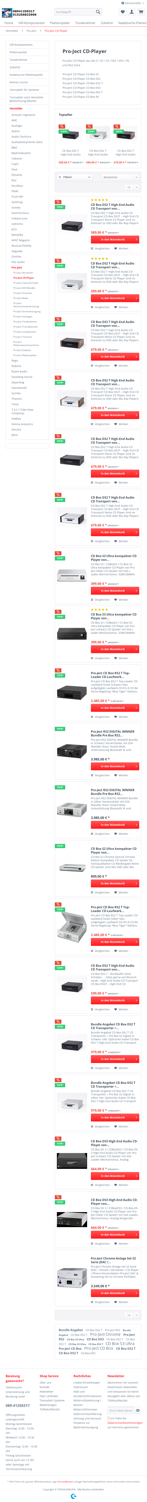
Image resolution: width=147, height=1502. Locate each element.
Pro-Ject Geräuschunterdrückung (26, 305)
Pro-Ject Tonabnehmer (25, 321)
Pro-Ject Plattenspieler (25, 355)
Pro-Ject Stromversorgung (27, 311)
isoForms (17, 224)
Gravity (16, 207)
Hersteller (16, 108)
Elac (14, 180)
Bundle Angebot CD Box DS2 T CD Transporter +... (113, 1026)
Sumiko (16, 393)
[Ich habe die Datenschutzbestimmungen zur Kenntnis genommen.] (109, 1418)
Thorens (17, 398)
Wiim (15, 435)
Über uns (45, 1382)
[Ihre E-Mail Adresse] (121, 1410)
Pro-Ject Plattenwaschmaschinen (26, 343)
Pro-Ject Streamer (22, 293)
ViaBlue (16, 418)
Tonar (15, 404)
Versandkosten (65, 1481)
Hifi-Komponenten (21, 44)
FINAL (15, 191)
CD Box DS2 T (94, 1330)
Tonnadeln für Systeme (24, 90)
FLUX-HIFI (17, 196)
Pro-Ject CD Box (70, 1349)
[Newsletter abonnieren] (137, 1410)
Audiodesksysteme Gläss (27, 142)
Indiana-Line (19, 218)
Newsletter (46, 1391)
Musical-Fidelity (21, 245)
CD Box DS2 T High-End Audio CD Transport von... (70, 152)
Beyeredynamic (21, 153)
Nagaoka (17, 251)
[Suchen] (98, 12)
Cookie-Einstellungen (87, 1382)
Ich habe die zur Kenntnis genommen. (125, 1422)
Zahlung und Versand (87, 1418)
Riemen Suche (19, 82)
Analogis (17, 125)
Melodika (17, 235)
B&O (14, 147)
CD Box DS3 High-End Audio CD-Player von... (114, 1143)
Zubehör (15, 67)
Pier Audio (18, 262)
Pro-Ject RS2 (113, 1330)
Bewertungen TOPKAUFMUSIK (50, 1407)
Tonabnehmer (19, 59)
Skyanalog (18, 382)
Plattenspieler (18, 52)
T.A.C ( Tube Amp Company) (22, 411)
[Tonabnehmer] (85, 23)
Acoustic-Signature (23, 115)
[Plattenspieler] (60, 23)
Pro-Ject (17, 267)
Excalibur (17, 185)
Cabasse (17, 158)
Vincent (16, 429)
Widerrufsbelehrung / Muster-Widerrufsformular (87, 1405)
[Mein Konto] (131, 12)
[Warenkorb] (141, 12)
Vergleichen (100, 248)
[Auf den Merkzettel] (121, 248)
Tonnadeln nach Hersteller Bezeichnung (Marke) (26, 99)
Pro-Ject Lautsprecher (24, 331)
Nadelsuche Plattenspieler (26, 75)
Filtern (65, 177)
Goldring (17, 202)
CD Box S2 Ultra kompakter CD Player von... (114, 850)
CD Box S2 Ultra (78, 1344)
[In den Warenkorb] (115, 239)
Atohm (16, 131)
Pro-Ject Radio (20, 298)
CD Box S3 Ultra (76, 1339)
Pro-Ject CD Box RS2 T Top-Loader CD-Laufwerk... (110, 675)
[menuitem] (78, 13)
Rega (15, 360)
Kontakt (44, 1387)
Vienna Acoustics (22, 424)
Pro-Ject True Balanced (25, 326)
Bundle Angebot (71, 1330)
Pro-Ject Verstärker (23, 272)
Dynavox (17, 175)
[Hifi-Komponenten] (31, 23)
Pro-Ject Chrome (105, 1334)
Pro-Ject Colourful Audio (25, 282)
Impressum (81, 1387)
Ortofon (16, 256)
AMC (14, 120)
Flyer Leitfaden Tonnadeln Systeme (52, 1398)
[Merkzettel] (122, 12)
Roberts (16, 366)
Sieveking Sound (22, 377)
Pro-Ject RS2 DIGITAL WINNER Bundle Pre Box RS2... (113, 733)
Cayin (15, 164)
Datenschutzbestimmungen (125, 1423)
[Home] (9, 23)
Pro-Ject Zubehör (22, 350)
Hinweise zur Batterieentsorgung (86, 1425)
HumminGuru (20, 213)
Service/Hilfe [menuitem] (131, 3)
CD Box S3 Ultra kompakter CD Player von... (114, 558)
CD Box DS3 (95, 1339)
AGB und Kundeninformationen (88, 1394)
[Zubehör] (107, 23)
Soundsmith (19, 388)
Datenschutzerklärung (88, 1414)
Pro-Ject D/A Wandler (24, 288)
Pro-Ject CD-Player (23, 277)
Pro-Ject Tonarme (22, 336)
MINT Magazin (21, 240)
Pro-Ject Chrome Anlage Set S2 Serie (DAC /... (113, 1260)
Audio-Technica (21, 136)
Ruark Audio (19, 371)
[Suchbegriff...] (78, 12)
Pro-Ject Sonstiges (22, 316)
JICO (14, 229)
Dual (14, 169)
